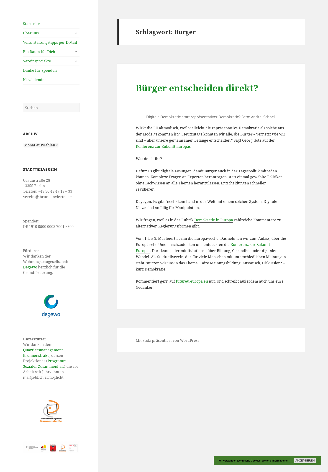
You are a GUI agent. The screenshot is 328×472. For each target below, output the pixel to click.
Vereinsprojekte (37, 61)
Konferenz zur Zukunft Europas (163, 146)
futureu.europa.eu (192, 281)
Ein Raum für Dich (39, 51)
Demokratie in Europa (213, 219)
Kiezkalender (34, 79)
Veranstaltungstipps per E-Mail (50, 42)
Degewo (30, 267)
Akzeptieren (305, 460)
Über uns (31, 33)
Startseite (31, 23)
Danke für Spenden (40, 70)
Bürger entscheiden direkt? (197, 88)
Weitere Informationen (275, 460)
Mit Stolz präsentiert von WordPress (167, 340)
